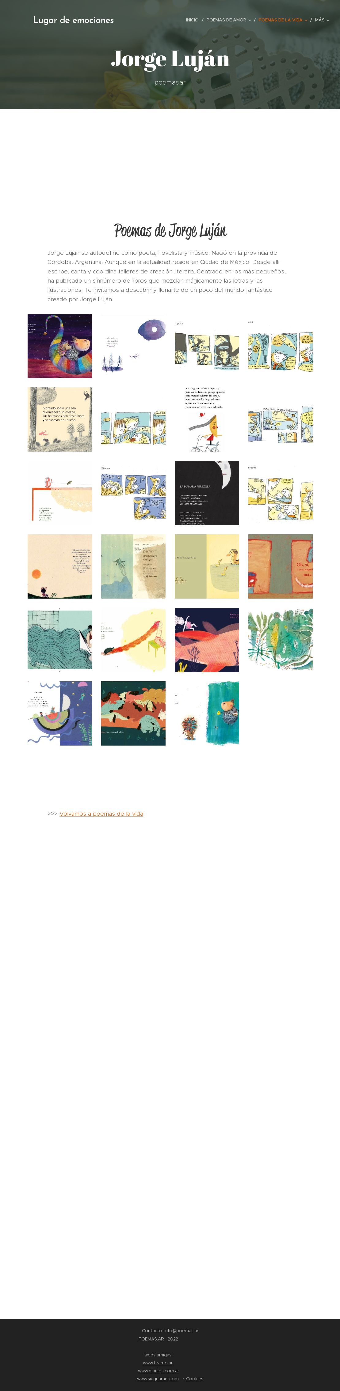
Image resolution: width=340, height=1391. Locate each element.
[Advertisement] (170, 155)
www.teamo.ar (158, 1363)
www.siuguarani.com (158, 1379)
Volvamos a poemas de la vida (101, 813)
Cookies (194, 1379)
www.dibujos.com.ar (158, 1371)
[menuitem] (194, 20)
